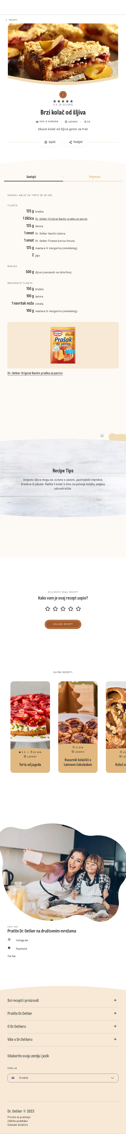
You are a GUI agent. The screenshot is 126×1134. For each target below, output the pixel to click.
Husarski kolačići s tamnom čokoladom (78, 727)
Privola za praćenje (19, 1117)
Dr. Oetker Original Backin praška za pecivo (61, 219)
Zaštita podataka (17, 1121)
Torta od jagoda (30, 727)
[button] (63, 98)
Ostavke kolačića (18, 1125)
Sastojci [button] (31, 177)
